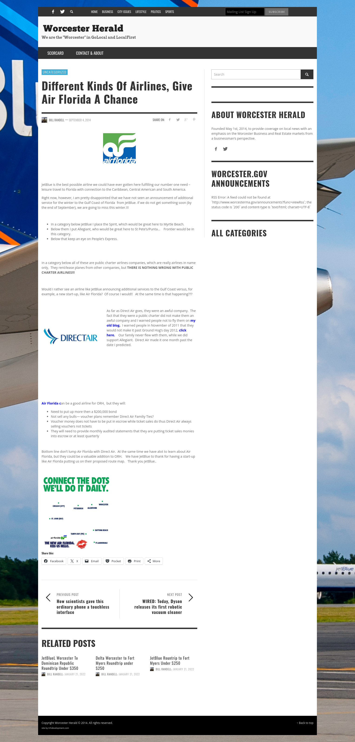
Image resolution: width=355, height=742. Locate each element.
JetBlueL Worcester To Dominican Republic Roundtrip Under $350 (60, 663)
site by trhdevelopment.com (55, 727)
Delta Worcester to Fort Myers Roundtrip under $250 (115, 663)
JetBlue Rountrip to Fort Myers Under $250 (170, 660)
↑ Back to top (305, 723)
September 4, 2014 (80, 120)
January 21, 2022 (75, 674)
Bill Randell (55, 674)
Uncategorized (54, 71)
